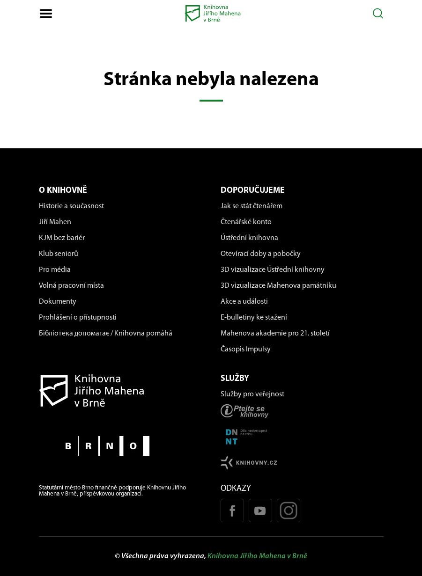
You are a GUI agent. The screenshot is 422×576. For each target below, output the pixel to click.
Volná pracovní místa (71, 286)
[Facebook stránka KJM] (232, 510)
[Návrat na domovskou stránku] (120, 390)
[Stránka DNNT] (302, 437)
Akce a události (244, 302)
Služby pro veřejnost (252, 394)
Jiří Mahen (55, 222)
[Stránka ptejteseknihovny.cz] (302, 411)
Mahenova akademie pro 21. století (275, 333)
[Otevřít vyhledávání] (378, 13)
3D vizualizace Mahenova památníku (278, 286)
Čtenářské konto (246, 222)
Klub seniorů (58, 254)
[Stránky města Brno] (120, 445)
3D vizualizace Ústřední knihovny (273, 270)
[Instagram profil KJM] (288, 510)
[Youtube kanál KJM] (260, 510)
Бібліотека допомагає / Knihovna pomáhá (105, 333)
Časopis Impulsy (246, 349)
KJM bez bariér (62, 238)
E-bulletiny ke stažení (254, 317)
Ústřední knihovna (249, 238)
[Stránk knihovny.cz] (302, 462)
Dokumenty (57, 302)
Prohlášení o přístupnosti (78, 317)
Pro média (55, 270)
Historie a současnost (71, 206)
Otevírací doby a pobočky (261, 254)
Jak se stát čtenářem (251, 206)
